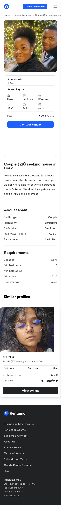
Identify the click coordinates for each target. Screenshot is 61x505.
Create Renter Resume (18, 465)
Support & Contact (15, 435)
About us (9, 441)
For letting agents (15, 429)
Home (7, 15)
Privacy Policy (12, 447)
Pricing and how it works (19, 424)
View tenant (30, 390)
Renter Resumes (22, 15)
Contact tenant (30, 124)
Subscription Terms (15, 459)
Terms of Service (14, 453)
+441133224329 (12, 495)
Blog (7, 471)
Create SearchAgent (35, 6)
